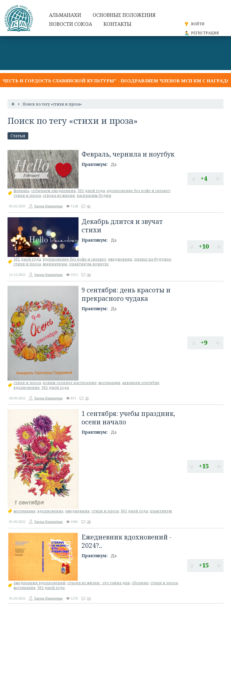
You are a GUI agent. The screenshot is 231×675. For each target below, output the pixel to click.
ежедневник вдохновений (40, 582)
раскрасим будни (94, 195)
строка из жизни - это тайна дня (98, 582)
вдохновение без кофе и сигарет (138, 190)
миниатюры (55, 264)
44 (89, 274)
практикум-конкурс (89, 264)
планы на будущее (152, 259)
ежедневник (120, 259)
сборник (140, 582)
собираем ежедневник (53, 190)
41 (89, 206)
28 (89, 521)
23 (87, 398)
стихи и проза (27, 195)
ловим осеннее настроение (70, 382)
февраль (21, 190)
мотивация (109, 382)
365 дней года (91, 190)
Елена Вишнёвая (48, 206)
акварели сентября (140, 382)
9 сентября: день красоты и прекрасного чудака (126, 294)
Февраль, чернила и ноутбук (128, 154)
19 (89, 598)
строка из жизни (59, 195)
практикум (161, 511)
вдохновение (27, 387)
